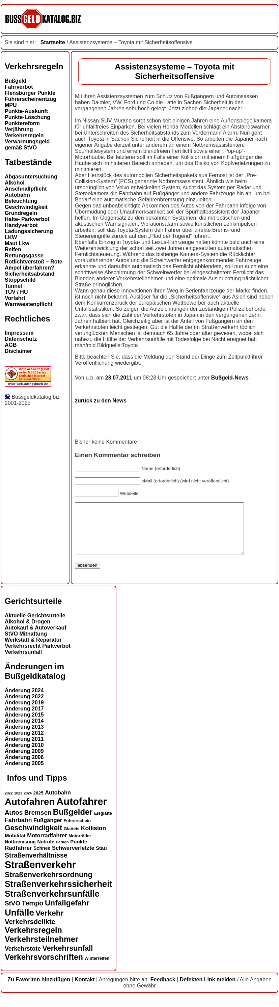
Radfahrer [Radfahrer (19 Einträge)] (18, 858)
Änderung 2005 (24, 773)
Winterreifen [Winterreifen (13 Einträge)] (96, 968)
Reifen (13, 249)
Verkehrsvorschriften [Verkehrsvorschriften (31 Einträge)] (44, 967)
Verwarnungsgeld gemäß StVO (27, 144)
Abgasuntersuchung (31, 176)
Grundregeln (21, 213)
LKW (11, 237)
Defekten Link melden (207, 989)
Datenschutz (21, 339)
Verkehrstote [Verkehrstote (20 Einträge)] (23, 958)
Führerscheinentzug (30, 99)
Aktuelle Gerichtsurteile (35, 625)
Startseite (52, 42)
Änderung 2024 (24, 700)
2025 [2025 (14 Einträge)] (38, 803)
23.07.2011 (119, 378)
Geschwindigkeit (26, 207)
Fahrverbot (19, 87)
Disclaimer (18, 351)
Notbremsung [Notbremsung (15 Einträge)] (20, 852)
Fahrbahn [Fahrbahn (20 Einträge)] (18, 830)
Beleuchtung (21, 201)
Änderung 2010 (24, 755)
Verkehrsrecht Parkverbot (38, 656)
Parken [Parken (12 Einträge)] (62, 852)
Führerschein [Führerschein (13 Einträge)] (77, 831)
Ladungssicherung (29, 231)
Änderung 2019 (24, 713)
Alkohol (15, 183)
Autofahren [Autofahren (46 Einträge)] (30, 812)
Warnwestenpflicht (29, 304)
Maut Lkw (17, 243)
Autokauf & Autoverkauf (35, 638)
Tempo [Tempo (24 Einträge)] (33, 913)
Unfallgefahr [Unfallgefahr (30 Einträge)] (67, 913)
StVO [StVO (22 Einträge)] (12, 913)
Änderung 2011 (24, 749)
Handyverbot (21, 225)
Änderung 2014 (24, 731)
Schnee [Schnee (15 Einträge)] (41, 858)
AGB (11, 345)
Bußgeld (15, 81)
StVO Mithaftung (26, 644)
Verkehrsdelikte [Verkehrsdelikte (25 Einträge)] (30, 931)
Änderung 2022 (24, 706)
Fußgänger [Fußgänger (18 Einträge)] (47, 830)
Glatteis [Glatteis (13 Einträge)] (72, 839)
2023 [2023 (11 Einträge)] (18, 803)
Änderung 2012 (24, 743)
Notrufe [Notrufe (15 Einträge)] (45, 852)
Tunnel (13, 286)
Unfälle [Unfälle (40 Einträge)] (19, 923)
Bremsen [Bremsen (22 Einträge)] (38, 822)
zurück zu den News (101, 400)
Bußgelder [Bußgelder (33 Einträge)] (73, 822)
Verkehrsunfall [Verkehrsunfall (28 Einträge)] (67, 958)
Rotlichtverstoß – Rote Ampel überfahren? (33, 265)
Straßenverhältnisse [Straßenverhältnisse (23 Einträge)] (36, 865)
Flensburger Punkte (30, 93)
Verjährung (19, 129)
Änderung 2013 (24, 737)
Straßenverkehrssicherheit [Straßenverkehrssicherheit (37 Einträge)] (58, 894)
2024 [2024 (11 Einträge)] (28, 803)
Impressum (19, 333)
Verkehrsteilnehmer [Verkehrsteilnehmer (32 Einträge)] (41, 949)
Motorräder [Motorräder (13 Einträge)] (79, 846)
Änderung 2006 (24, 767)
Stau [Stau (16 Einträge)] (101, 858)
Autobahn (17, 195)
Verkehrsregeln (24, 135)
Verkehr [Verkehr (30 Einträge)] (50, 923)
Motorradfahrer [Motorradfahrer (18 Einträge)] (47, 845)
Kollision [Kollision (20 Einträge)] (93, 838)
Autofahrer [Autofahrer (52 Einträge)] (81, 811)
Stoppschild (20, 280)
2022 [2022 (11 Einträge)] (9, 803)
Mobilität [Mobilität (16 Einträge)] (15, 845)
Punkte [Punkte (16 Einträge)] (78, 852)
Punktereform (22, 123)
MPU (11, 105)
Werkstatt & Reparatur (33, 650)
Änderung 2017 (24, 719)
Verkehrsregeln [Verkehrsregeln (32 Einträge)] (33, 940)
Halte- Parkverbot (27, 219)
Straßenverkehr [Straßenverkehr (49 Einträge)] (40, 874)
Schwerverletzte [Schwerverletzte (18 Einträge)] (73, 858)
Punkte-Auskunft (26, 111)
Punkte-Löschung (27, 117)
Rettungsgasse (24, 255)
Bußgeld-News (230, 378)
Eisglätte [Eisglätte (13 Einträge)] (103, 823)
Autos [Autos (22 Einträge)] (14, 822)
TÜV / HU (16, 292)
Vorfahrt (15, 298)
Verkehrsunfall (23, 662)
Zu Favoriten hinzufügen (38, 989)
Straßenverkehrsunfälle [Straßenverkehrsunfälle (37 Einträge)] (52, 903)
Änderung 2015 (24, 725)
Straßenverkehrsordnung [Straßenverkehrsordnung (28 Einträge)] (48, 884)
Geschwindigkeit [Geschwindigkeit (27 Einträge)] (33, 838)
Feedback (162, 989)
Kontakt (85, 989)
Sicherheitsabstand (30, 274)
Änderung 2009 (24, 761)
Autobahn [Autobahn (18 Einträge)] (58, 803)
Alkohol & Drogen (27, 632)
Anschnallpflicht (26, 189)
